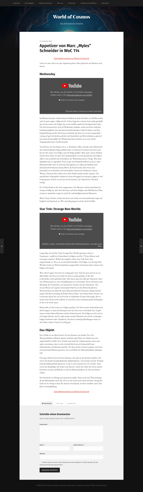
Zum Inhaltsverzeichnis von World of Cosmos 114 (71, 58)
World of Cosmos (71, 16)
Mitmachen (72, 3)
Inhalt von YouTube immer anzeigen (72, 100)
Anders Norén (103, 486)
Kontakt (54, 486)
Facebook (80, 486)
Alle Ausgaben (29, 3)
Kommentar (43, 425)
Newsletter (105, 3)
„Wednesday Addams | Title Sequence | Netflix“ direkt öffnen (82, 111)
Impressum (62, 486)
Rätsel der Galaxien (45, 3)
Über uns (60, 3)
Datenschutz (72, 486)
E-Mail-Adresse (79, 446)
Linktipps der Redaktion (88, 3)
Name (42, 446)
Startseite (16, 3)
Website (42, 454)
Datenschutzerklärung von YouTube (79, 95)
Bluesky (87, 486)
